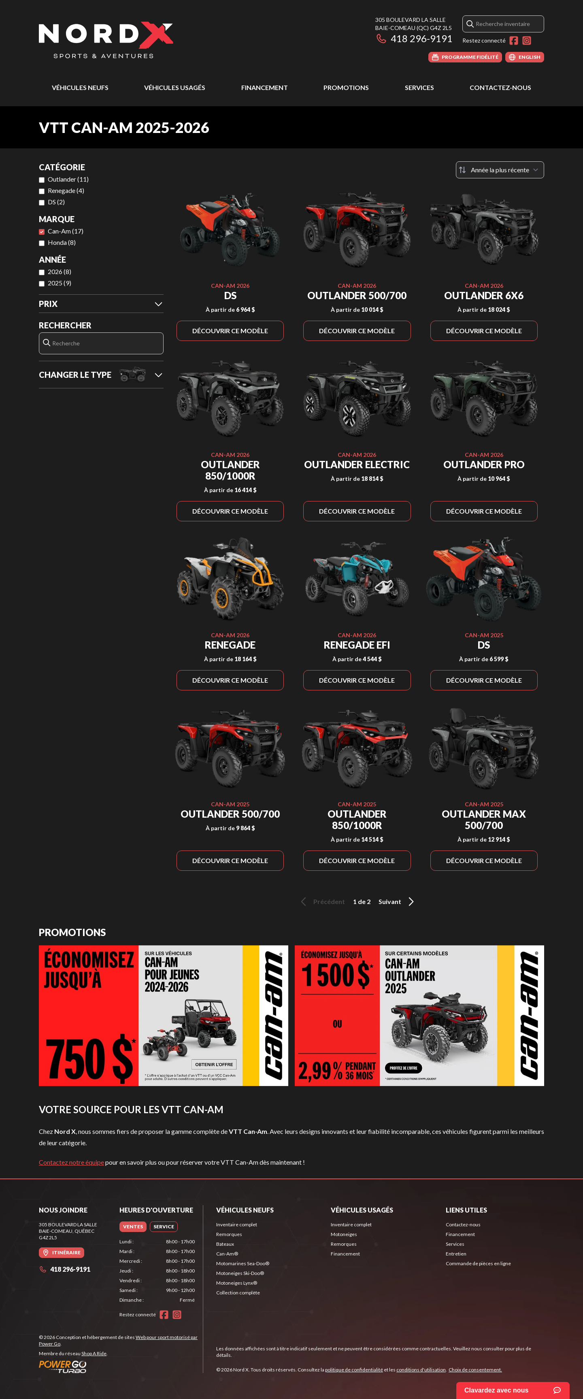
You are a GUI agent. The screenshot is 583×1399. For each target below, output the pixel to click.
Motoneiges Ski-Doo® (240, 1273)
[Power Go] (121, 1366)
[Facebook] (514, 40)
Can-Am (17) (65, 231)
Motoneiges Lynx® (236, 1283)
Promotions (346, 87)
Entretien (456, 1254)
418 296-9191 (414, 38)
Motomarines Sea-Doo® (242, 1263)
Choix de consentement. (475, 1370)
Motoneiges (344, 1234)
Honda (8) (62, 242)
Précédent (321, 901)
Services (419, 87)
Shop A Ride (93, 1353)
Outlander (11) (68, 179)
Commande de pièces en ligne (478, 1263)
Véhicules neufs (80, 87)
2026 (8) (59, 271)
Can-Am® (227, 1254)
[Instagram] (527, 40)
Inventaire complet (236, 1224)
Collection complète (238, 1293)
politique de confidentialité (354, 1370)
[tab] (133, 1226)
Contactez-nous (500, 87)
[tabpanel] (157, 1270)
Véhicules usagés (174, 87)
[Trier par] (500, 169)
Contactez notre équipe (71, 1162)
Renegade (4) (66, 190)
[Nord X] (106, 39)
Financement (264, 87)
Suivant (398, 901)
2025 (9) (59, 283)
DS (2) (56, 202)
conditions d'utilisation (421, 1370)
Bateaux (225, 1244)
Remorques (229, 1234)
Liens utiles (466, 1210)
